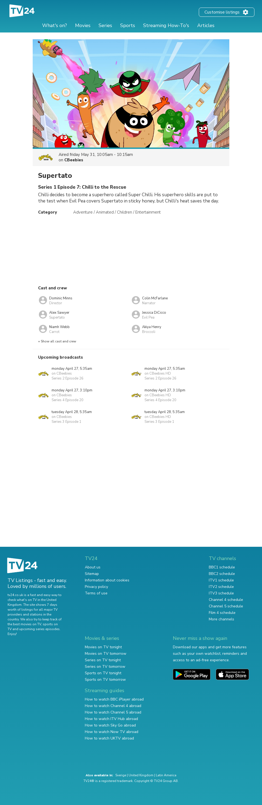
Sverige (120, 775)
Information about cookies (107, 580)
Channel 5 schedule (226, 606)
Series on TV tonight (103, 660)
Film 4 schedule (222, 612)
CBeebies (73, 160)
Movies (82, 25)
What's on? (54, 25)
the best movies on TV (24, 624)
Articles (205, 25)
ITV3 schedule (221, 593)
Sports (127, 25)
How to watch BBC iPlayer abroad (114, 699)
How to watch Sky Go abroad (110, 725)
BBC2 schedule (222, 573)
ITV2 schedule (221, 586)
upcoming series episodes (39, 629)
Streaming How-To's (166, 25)
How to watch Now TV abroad (111, 731)
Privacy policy (96, 586)
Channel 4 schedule (226, 599)
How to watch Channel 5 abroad (113, 712)
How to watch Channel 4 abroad (113, 705)
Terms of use (96, 593)
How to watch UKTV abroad (109, 738)
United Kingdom (141, 775)
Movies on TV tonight (103, 647)
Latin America (166, 775)
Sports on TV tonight (103, 673)
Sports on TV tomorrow (105, 679)
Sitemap (92, 573)
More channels (221, 619)
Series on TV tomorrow (105, 666)
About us (92, 567)
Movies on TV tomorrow (105, 653)
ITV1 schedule (221, 580)
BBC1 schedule (222, 567)
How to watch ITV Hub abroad (111, 718)
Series (105, 25)
